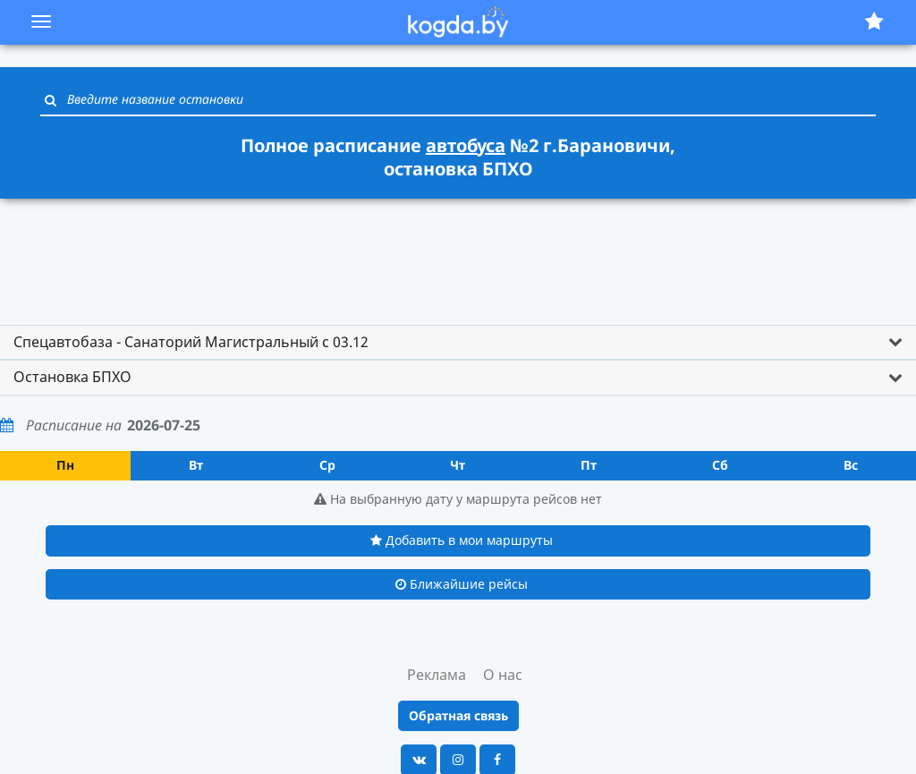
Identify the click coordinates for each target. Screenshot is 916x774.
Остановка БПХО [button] (72, 377)
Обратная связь (458, 715)
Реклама (436, 675)
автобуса (465, 145)
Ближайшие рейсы (461, 583)
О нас (502, 675)
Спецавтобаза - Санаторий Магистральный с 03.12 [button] (191, 342)
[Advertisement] (458, 253)
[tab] (458, 343)
